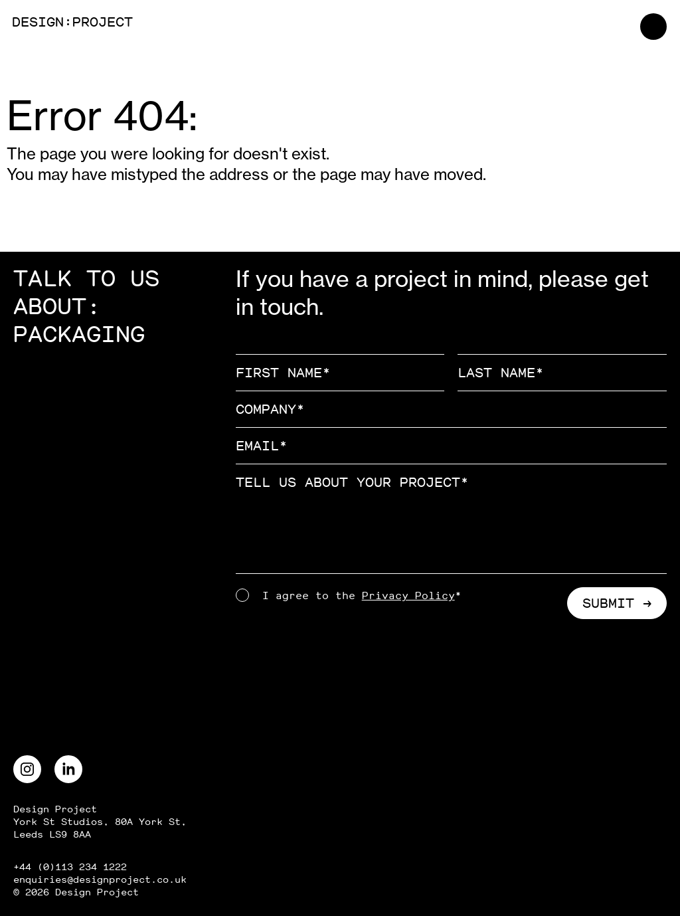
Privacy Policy (408, 596)
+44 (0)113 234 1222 (70, 866)
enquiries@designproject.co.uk (100, 879)
